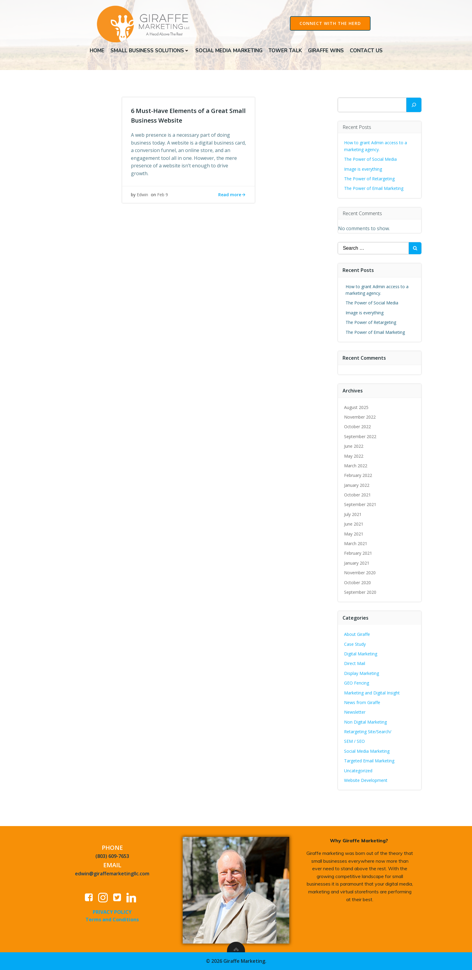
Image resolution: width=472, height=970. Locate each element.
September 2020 (360, 593)
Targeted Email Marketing (369, 761)
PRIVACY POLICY (112, 913)
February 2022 (358, 476)
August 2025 (356, 408)
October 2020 (357, 583)
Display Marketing (361, 674)
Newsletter (355, 713)
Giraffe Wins (326, 50)
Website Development (366, 781)
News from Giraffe (362, 703)
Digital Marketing (360, 654)
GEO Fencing (356, 684)
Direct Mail (354, 664)
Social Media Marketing (228, 50)
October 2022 (357, 427)
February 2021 (358, 554)
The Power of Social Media (370, 160)
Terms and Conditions (112, 920)
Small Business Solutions (149, 50)
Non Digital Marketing (365, 723)
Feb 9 (162, 197)
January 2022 (357, 486)
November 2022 (360, 418)
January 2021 (357, 564)
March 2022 (356, 466)
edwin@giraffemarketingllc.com (112, 874)
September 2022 (360, 437)
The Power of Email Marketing (374, 189)
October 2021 (357, 496)
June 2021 (354, 525)
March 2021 (356, 544)
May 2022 (354, 456)
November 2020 (360, 573)
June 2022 (354, 447)
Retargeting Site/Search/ (368, 732)
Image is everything (363, 169)
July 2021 (353, 515)
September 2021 (360, 505)
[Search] (413, 106)
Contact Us (366, 50)
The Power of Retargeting (369, 179)
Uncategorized (358, 771)
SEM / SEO (354, 742)
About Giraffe (357, 635)
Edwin (142, 197)
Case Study (355, 645)
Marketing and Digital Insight (372, 693)
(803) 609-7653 (112, 857)
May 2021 (354, 535)
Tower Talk (285, 50)
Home (97, 50)
